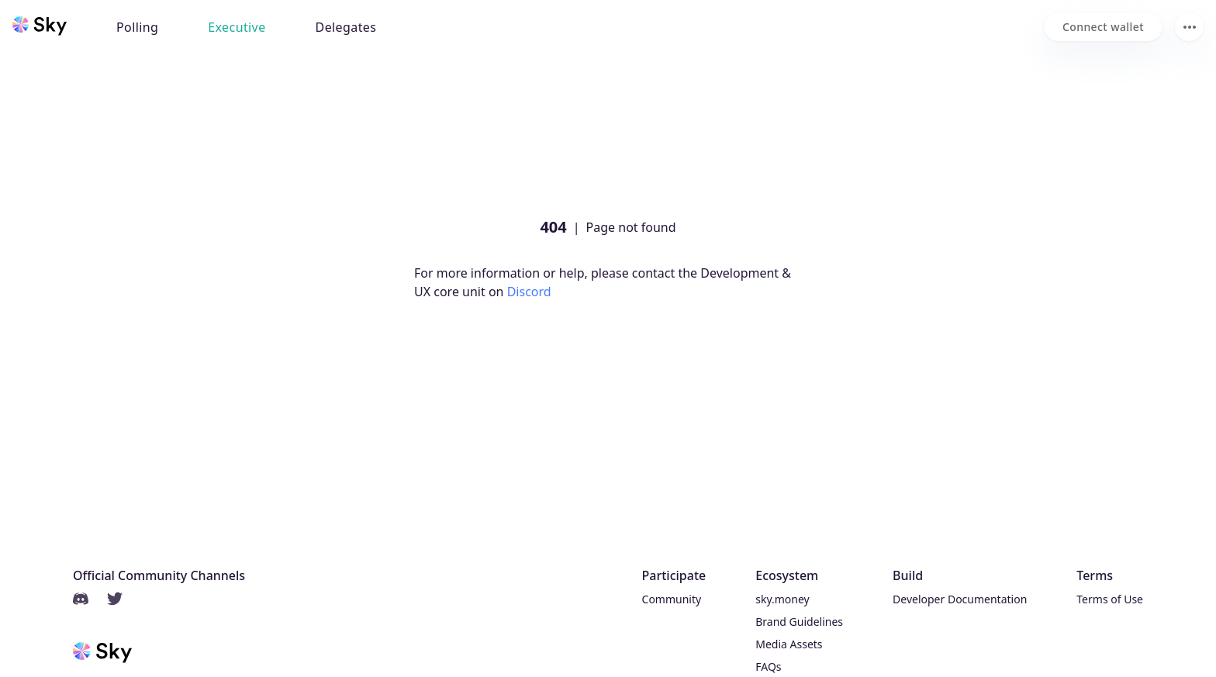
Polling (137, 27)
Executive (236, 27)
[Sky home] (39, 25)
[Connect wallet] (1103, 26)
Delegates (346, 27)
